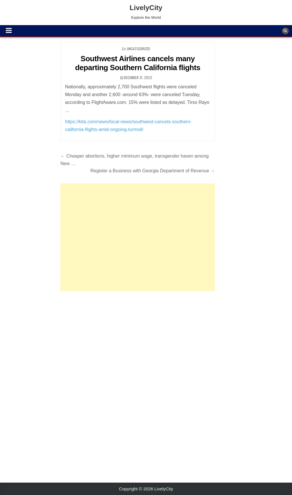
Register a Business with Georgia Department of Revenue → (152, 170)
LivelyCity (146, 8)
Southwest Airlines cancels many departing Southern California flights (137, 63)
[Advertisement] (137, 237)
